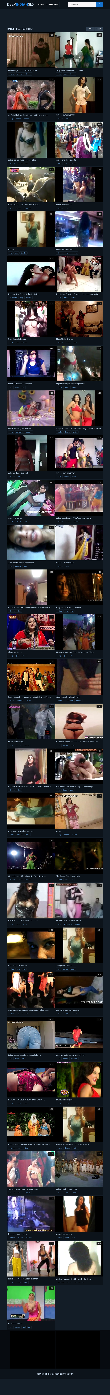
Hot (90, 29)
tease (73, 745)
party (59, 298)
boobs (18, 119)
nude (66, 298)
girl (17, 342)
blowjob (70, 701)
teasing (28, 432)
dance (28, 74)
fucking (74, 1059)
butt (23, 1059)
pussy (60, 1238)
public (12, 1014)
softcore (19, 432)
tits (11, 253)
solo (11, 432)
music (26, 521)
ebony (78, 701)
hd (72, 611)
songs (19, 1148)
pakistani (27, 208)
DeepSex (20, 4)
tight (17, 1059)
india (27, 835)
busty (60, 1148)
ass (65, 74)
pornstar (20, 701)
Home (41, 4)
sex (11, 387)
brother (20, 74)
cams (65, 745)
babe (12, 701)
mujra (75, 432)
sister (12, 74)
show (60, 387)
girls (66, 163)
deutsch (61, 701)
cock (67, 1238)
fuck (65, 790)
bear (75, 253)
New (99, 29)
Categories (52, 4)
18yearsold (68, 924)
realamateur (80, 1282)
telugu (20, 835)
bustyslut (76, 521)
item (27, 1148)
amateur (18, 566)
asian (60, 611)
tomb (75, 1193)
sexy (59, 74)
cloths (12, 835)
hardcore (13, 298)
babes (28, 701)
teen (59, 163)
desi (27, 163)
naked (20, 1014)
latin (25, 1282)
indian (68, 119)
